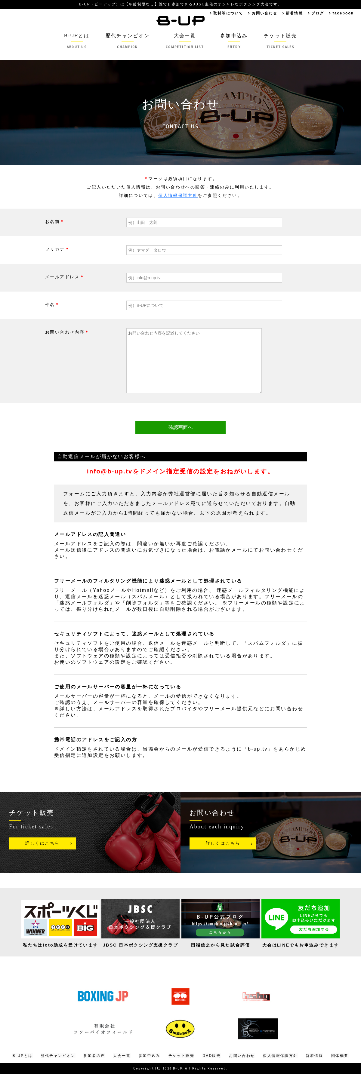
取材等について (226, 13)
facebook (343, 13)
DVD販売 (211, 1056)
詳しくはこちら (42, 843)
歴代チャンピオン (127, 41)
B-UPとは (75, 41)
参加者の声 (94, 1056)
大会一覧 (184, 41)
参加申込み (234, 41)
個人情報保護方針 (178, 195)
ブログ (317, 13)
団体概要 (340, 1056)
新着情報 (293, 13)
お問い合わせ (263, 13)
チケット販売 (281, 41)
